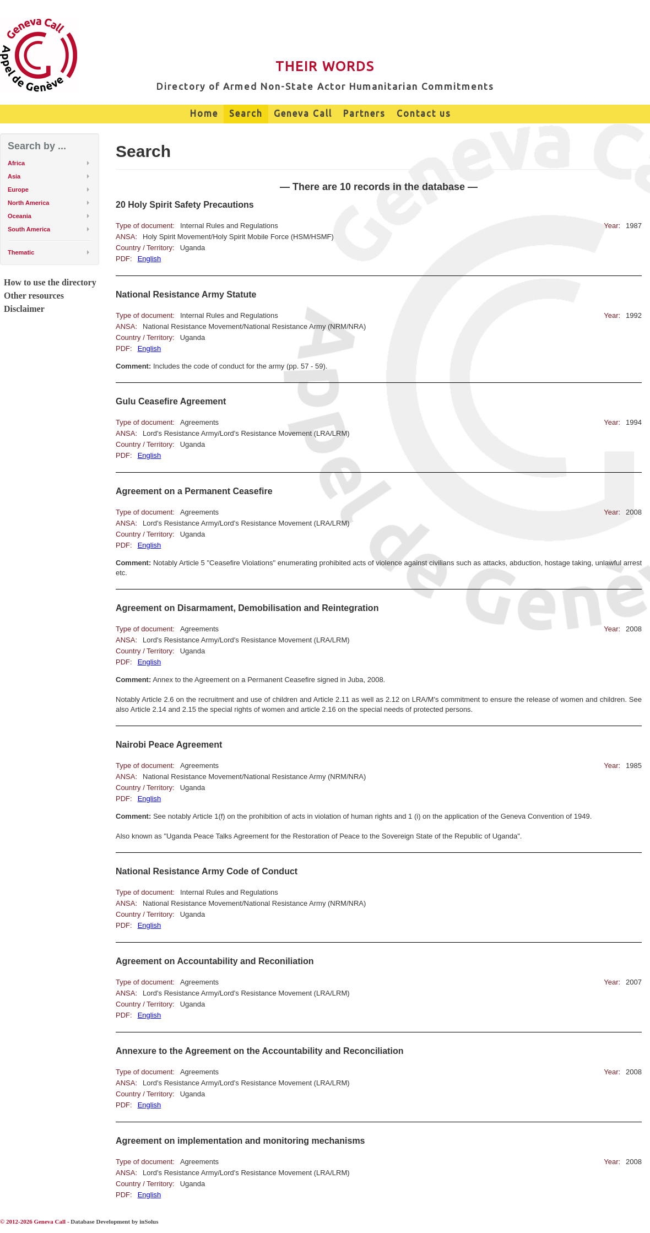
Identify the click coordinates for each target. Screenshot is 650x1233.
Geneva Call (303, 113)
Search (246, 113)
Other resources (34, 295)
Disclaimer (24, 308)
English (149, 259)
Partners (364, 113)
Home (204, 113)
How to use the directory (50, 282)
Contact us (424, 113)
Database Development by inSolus (114, 1221)
